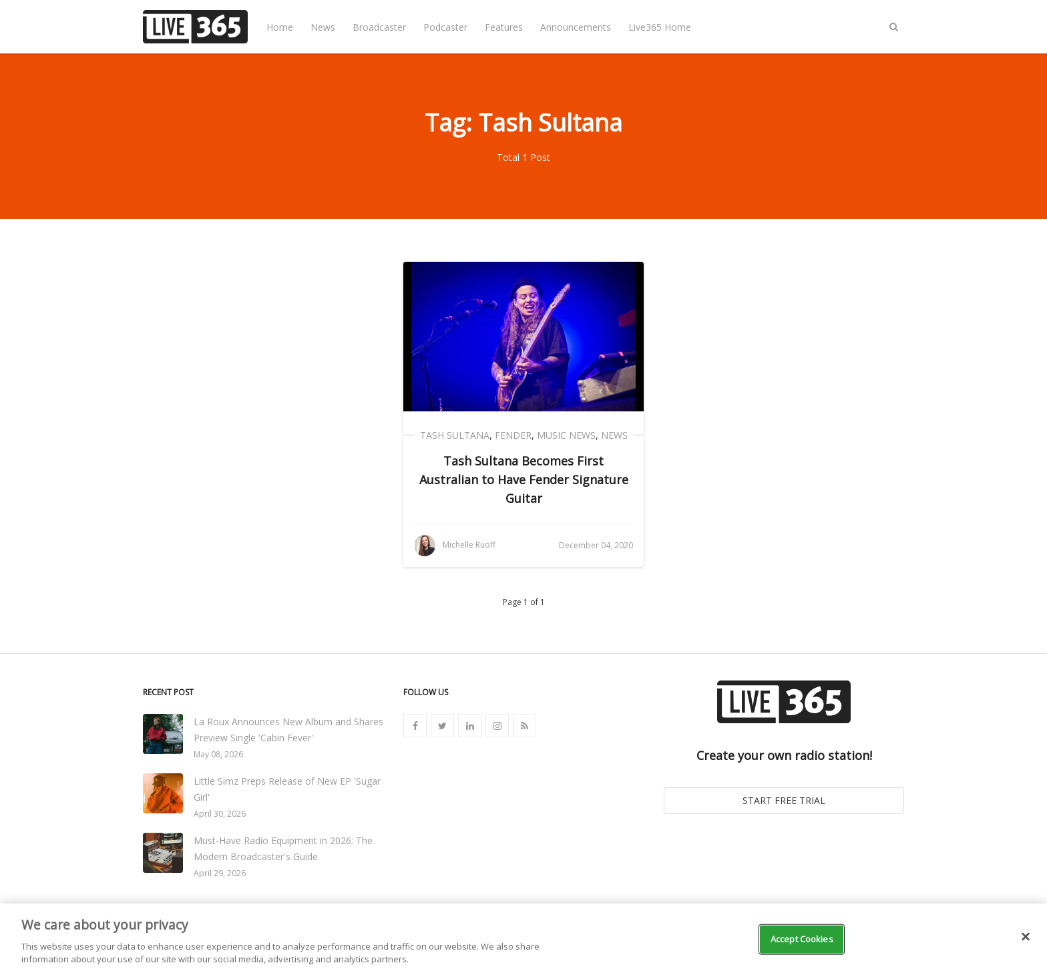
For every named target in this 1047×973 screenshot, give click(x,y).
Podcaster (445, 27)
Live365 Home (659, 27)
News (322, 27)
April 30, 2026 (220, 813)
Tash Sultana (454, 435)
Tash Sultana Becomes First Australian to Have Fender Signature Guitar (523, 479)
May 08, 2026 (218, 754)
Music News (566, 435)
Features (504, 27)
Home (279, 27)
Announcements (575, 27)
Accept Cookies (802, 939)
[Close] (1025, 937)
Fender (513, 435)
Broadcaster (379, 27)
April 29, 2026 (220, 873)
